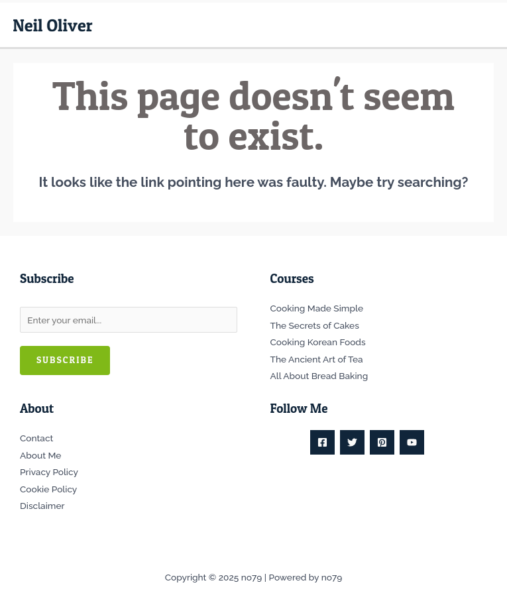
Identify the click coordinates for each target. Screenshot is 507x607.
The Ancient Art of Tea (316, 359)
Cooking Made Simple (316, 308)
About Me (40, 455)
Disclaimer (42, 505)
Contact (36, 438)
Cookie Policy (48, 489)
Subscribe (64, 360)
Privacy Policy (49, 472)
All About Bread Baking (319, 375)
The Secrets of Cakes (314, 325)
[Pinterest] (382, 442)
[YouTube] (412, 442)
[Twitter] (352, 442)
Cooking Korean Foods (318, 342)
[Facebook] (322, 442)
